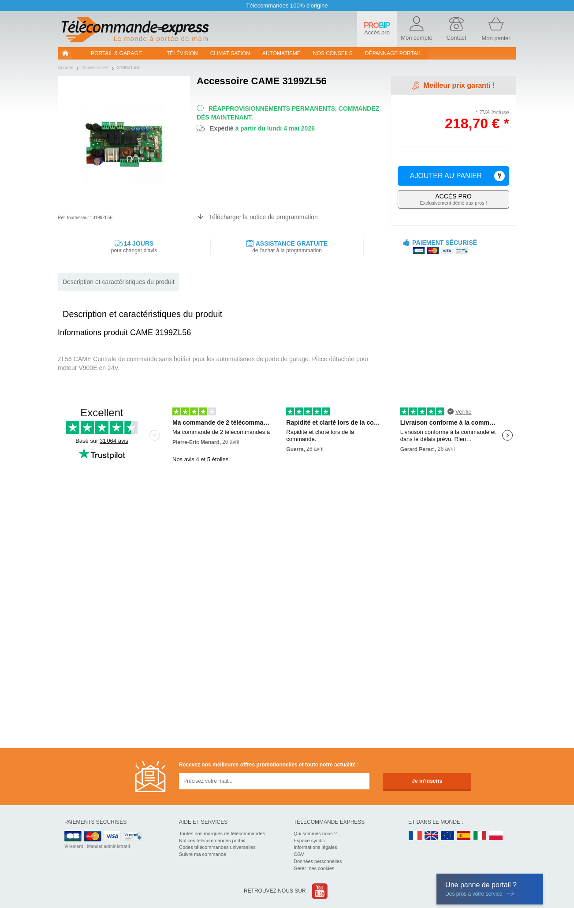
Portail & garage (116, 53)
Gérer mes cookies (314, 868)
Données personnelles (318, 861)
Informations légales (315, 847)
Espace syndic (309, 840)
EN (448, 835)
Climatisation (230, 53)
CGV (299, 854)
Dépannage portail (393, 53)
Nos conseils (333, 53)
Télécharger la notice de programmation (263, 216)
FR (415, 835)
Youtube (320, 891)
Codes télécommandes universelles (217, 847)
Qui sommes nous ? (315, 833)
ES (464, 835)
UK (432, 835)
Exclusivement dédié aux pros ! (453, 199)
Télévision (182, 53)
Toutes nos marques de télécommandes (222, 833)
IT (480, 835)
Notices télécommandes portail (212, 840)
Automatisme (281, 53)
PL (496, 835)
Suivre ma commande (202, 854)
